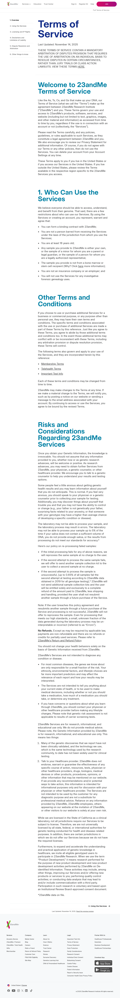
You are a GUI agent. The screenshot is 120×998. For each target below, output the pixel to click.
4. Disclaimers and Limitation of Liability (18, 39)
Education (37, 4)
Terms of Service (72, 942)
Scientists (98, 942)
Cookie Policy (71, 963)
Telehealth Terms (51, 368)
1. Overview (14, 20)
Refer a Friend (30, 948)
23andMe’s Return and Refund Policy (59, 640)
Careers (27, 945)
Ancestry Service (12, 939)
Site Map (28, 960)
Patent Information (73, 969)
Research (46, 951)
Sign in (74, 4)
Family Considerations (74, 951)
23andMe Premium (13, 942)
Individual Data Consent (75, 957)
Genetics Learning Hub (51, 960)
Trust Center (48, 4)
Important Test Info (52, 373)
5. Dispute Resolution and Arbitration (20, 47)
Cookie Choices (72, 966)
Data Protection (72, 948)
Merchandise (11, 951)
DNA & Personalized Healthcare (54, 963)
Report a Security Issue (75, 973)
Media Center (29, 939)
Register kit (83, 4)
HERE (81, 66)
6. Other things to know (19, 54)
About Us (46, 939)
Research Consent (73, 954)
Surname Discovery (49, 957)
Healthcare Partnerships (103, 948)
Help (92, 4)
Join (106, 4)
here (80, 266)
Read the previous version (85, 911)
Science (46, 945)
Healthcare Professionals (103, 939)
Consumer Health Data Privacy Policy (79, 976)
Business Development (102, 945)
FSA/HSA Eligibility (31, 957)
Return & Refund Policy (33, 951)
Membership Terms (52, 363)
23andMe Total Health (15, 945)
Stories (45, 954)
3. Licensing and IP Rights (20, 32)
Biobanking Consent (74, 960)
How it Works (47, 942)
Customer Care (30, 954)
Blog (26, 942)
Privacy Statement (73, 945)
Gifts (8, 948)
